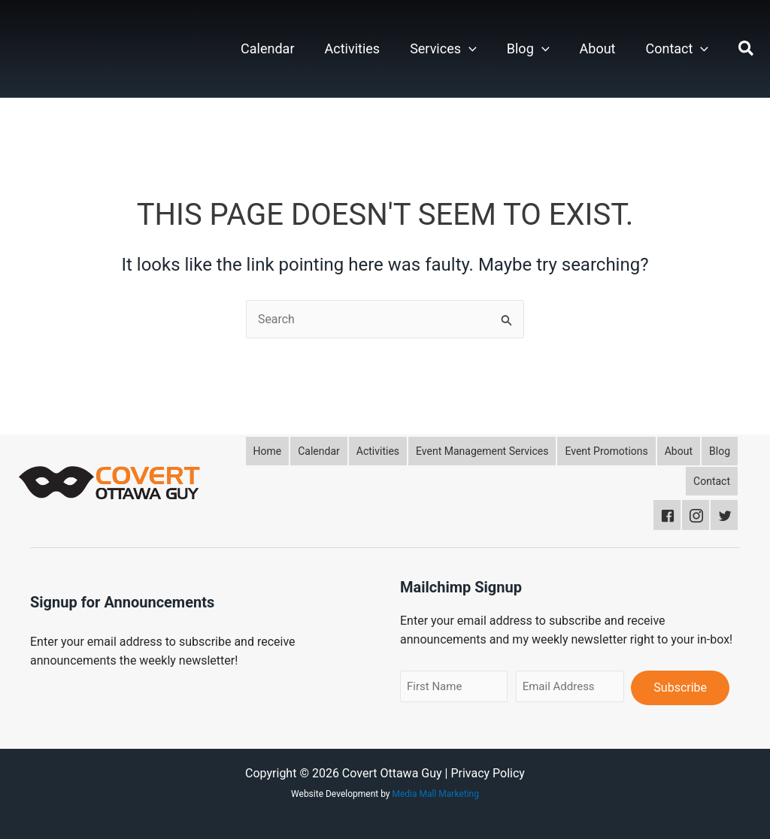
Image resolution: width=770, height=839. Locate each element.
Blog (528, 49)
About (598, 48)
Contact (676, 49)
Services (443, 49)
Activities (352, 48)
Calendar (267, 48)
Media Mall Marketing (436, 794)
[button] (469, 49)
